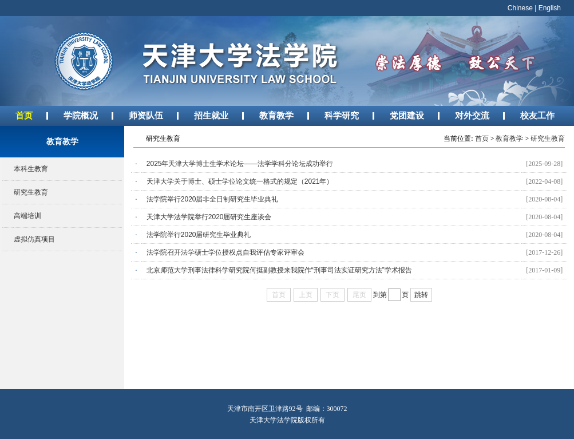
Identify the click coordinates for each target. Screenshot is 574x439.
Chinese (520, 8)
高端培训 (27, 216)
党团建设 (407, 115)
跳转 (421, 295)
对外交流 (472, 115)
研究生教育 (31, 192)
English (550, 8)
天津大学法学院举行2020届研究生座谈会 (209, 217)
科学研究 (341, 115)
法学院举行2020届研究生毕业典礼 (199, 235)
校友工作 (537, 115)
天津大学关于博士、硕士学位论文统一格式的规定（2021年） (240, 181)
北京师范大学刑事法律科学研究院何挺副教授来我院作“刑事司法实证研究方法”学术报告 (279, 270)
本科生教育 (31, 169)
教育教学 (276, 115)
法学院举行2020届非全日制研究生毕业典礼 (213, 199)
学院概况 (81, 115)
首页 (24, 115)
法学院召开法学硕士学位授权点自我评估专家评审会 (225, 252)
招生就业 (211, 115)
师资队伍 (146, 115)
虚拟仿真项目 (34, 239)
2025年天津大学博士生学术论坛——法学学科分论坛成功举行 (240, 164)
